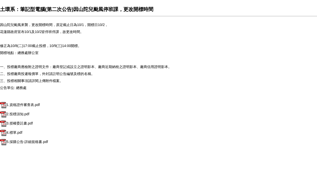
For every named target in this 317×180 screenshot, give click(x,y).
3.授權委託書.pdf (16, 123)
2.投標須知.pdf (14, 114)
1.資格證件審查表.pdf (20, 105)
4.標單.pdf (11, 132)
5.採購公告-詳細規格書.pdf (24, 142)
